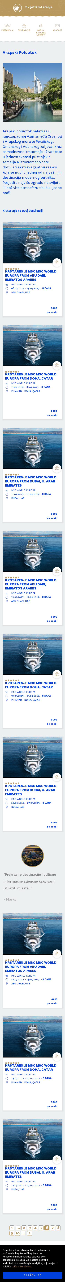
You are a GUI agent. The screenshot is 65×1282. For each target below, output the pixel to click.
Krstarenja (7, 30)
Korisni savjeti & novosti (40, 33)
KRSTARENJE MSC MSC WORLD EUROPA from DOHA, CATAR (31, 377)
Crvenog (55, 136)
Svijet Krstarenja (38, 8)
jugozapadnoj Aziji (18, 136)
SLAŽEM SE (32, 1275)
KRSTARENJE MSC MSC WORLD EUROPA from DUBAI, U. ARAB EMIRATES (31, 482)
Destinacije (24, 30)
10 (18, 1233)
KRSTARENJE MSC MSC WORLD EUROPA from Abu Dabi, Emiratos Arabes (31, 276)
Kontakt (57, 30)
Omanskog (12, 146)
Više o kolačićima (22, 1266)
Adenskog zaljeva (37, 146)
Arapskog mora (18, 141)
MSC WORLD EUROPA (23, 284)
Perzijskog (44, 141)
